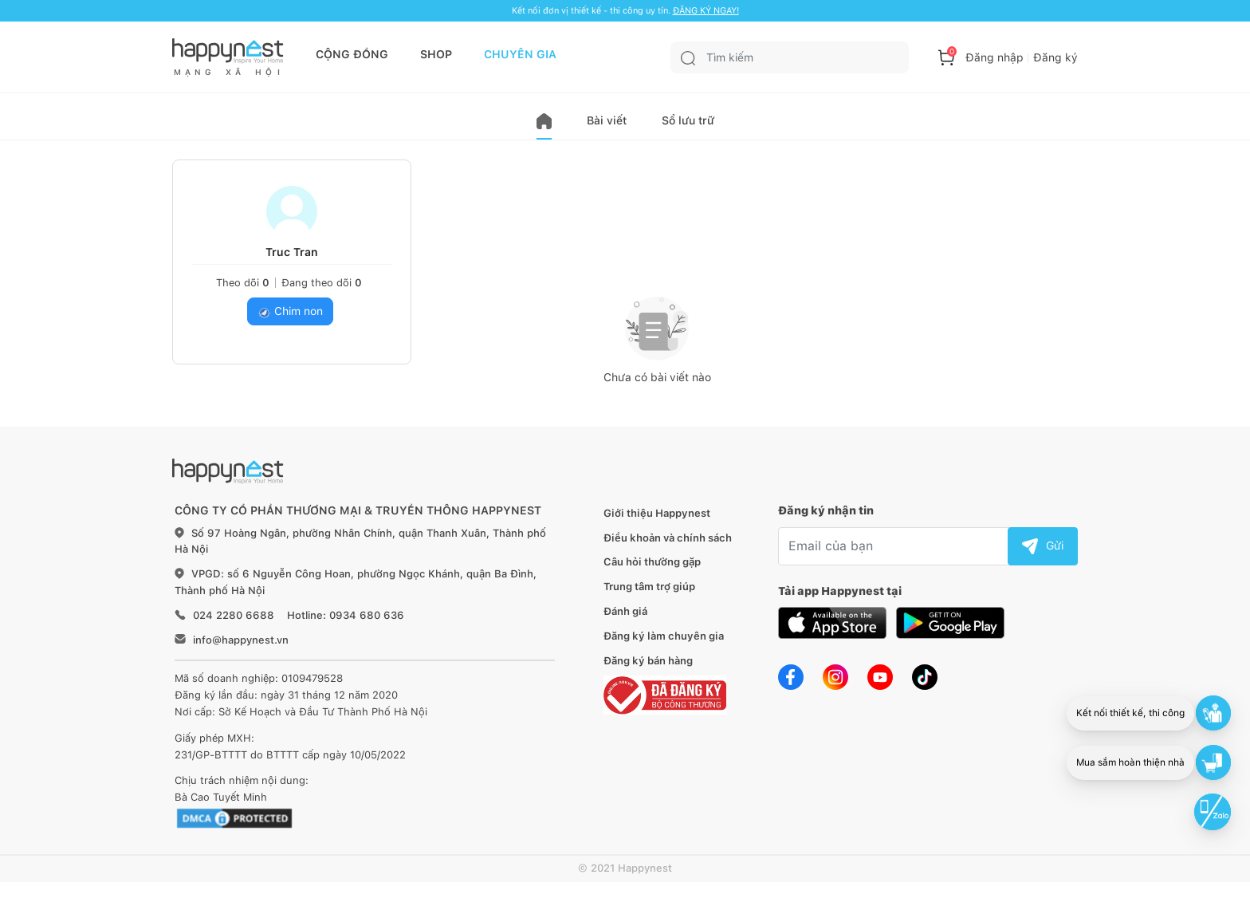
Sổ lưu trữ (688, 120)
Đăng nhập (994, 57)
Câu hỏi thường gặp (652, 562)
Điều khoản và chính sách (667, 538)
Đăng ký (1055, 57)
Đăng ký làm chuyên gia (663, 636)
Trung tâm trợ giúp (649, 587)
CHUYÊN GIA (520, 54)
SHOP (436, 54)
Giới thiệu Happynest (656, 513)
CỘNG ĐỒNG (352, 54)
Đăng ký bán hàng (648, 661)
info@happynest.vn (241, 640)
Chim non (290, 311)
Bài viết (607, 120)
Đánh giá (625, 611)
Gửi (1042, 545)
